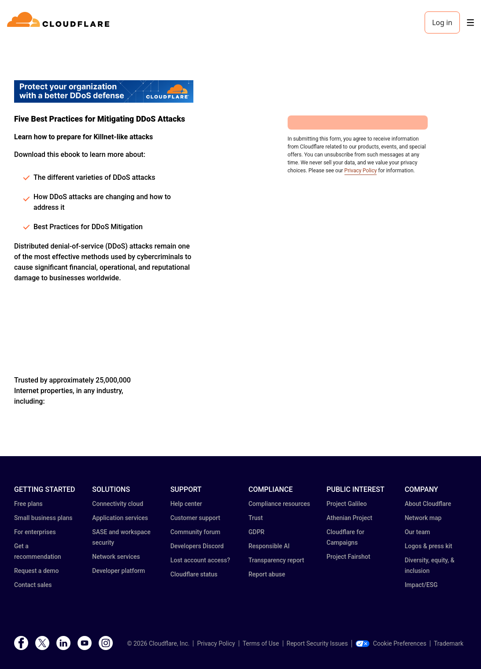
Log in (442, 22)
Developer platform (118, 570)
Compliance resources (279, 503)
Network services (116, 556)
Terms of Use (261, 643)
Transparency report (276, 560)
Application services (120, 517)
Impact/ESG (421, 584)
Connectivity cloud (117, 503)
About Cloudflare (428, 503)
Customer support (195, 517)
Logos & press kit (428, 546)
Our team (417, 531)
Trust (255, 517)
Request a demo (36, 570)
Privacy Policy (360, 170)
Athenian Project (349, 517)
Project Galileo (346, 503)
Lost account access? (200, 560)
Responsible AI (269, 546)
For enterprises (35, 531)
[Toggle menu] (470, 22)
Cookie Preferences (390, 643)
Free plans (28, 503)
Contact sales (33, 584)
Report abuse (266, 574)
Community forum (195, 531)
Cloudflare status (194, 574)
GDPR (256, 531)
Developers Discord (197, 546)
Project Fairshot (348, 556)
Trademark (448, 643)
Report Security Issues (317, 643)
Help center (186, 503)
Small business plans (43, 517)
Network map (423, 517)
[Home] (59, 22)
